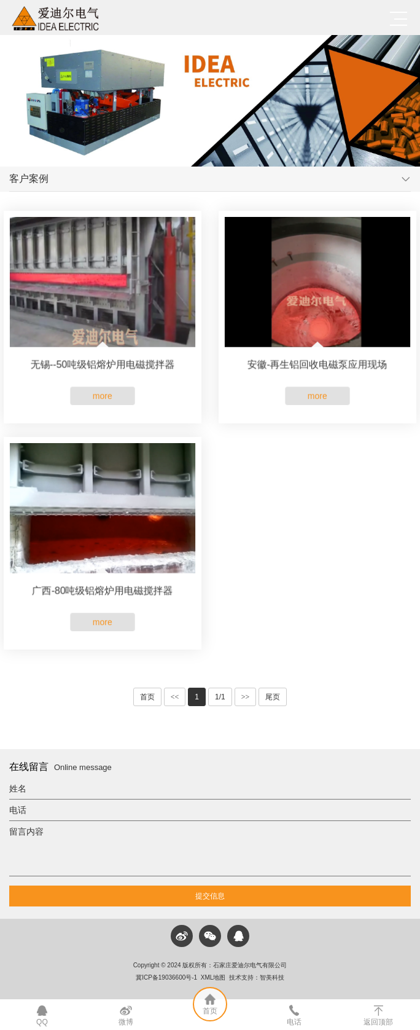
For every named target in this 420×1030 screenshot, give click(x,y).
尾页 (272, 697)
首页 (147, 697)
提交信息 (210, 896)
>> (245, 697)
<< (175, 697)
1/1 (220, 697)
